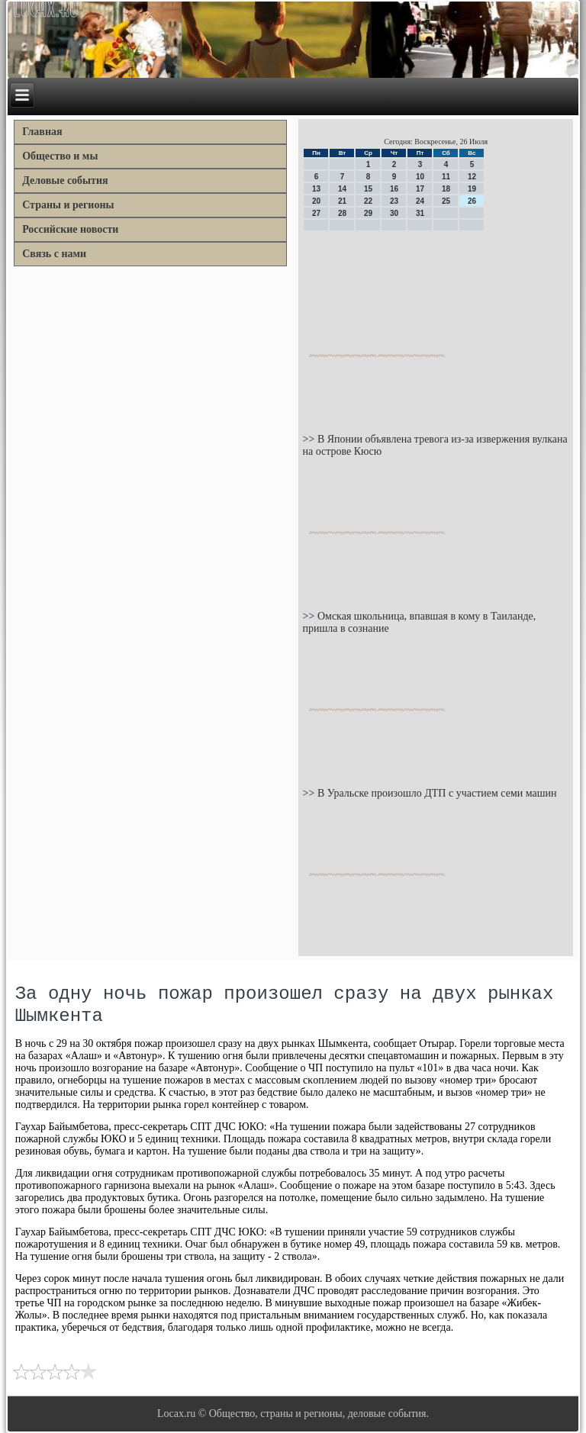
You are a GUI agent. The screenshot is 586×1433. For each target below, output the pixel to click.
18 (446, 189)
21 (342, 201)
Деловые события (65, 180)
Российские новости (70, 229)
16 (394, 189)
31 (420, 213)
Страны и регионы (68, 205)
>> (309, 439)
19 (472, 189)
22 (368, 201)
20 (316, 201)
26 (472, 201)
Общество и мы (60, 156)
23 (394, 201)
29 (368, 213)
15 (368, 189)
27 (316, 213)
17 (420, 189)
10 (420, 176)
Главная (42, 131)
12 (472, 176)
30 (394, 213)
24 (420, 201)
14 (342, 189)
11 (446, 176)
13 (316, 189)
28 (342, 213)
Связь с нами (54, 253)
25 (446, 201)
